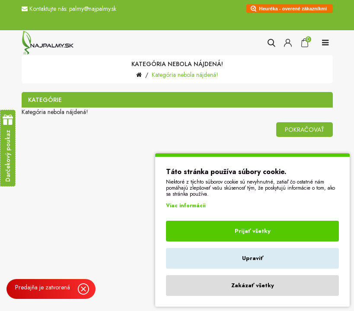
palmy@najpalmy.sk (92, 8)
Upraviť (252, 258)
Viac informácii (185, 205)
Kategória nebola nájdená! (185, 74)
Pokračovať (304, 129)
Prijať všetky (253, 231)
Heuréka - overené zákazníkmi (293, 8)
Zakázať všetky (252, 285)
